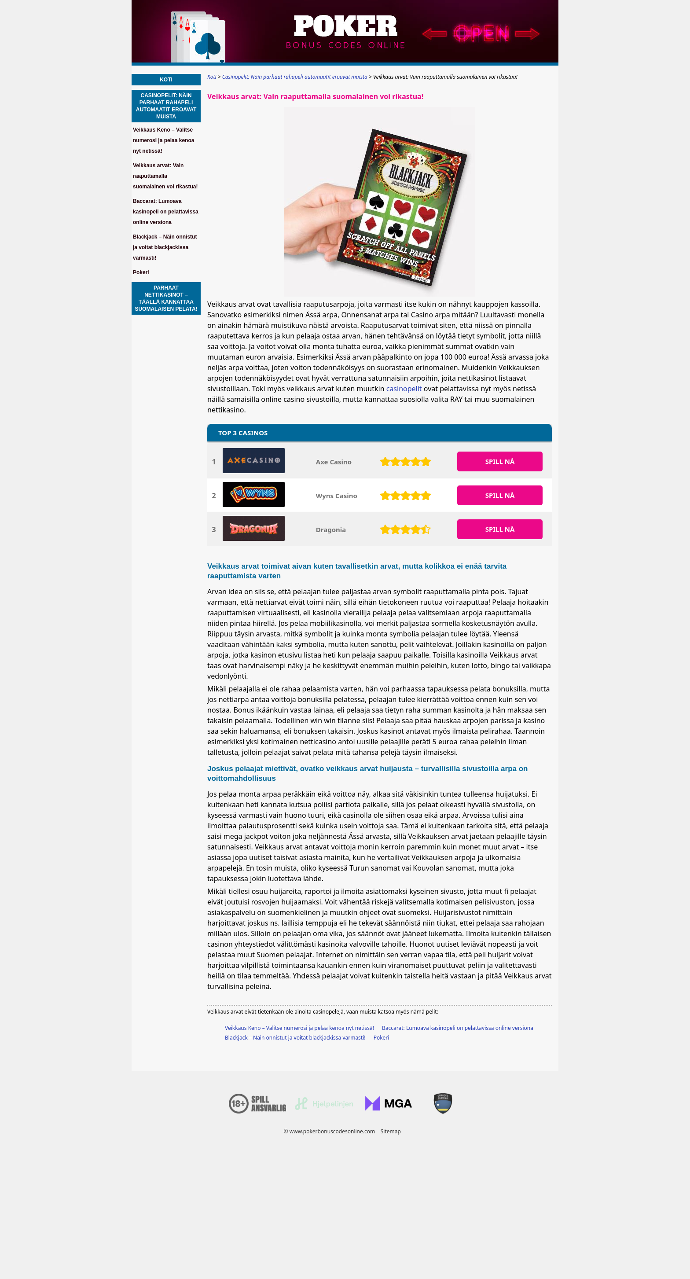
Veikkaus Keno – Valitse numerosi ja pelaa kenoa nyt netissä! (299, 1028)
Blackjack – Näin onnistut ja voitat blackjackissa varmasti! (295, 1037)
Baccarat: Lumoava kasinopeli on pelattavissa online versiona (457, 1028)
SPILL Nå (500, 461)
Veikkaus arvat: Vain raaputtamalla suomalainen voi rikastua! (165, 176)
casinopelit (404, 388)
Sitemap (391, 1131)
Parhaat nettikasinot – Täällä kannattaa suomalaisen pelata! (166, 298)
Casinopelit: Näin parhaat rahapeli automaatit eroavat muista (166, 106)
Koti (166, 80)
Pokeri (381, 1037)
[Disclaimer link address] (324, 1108)
